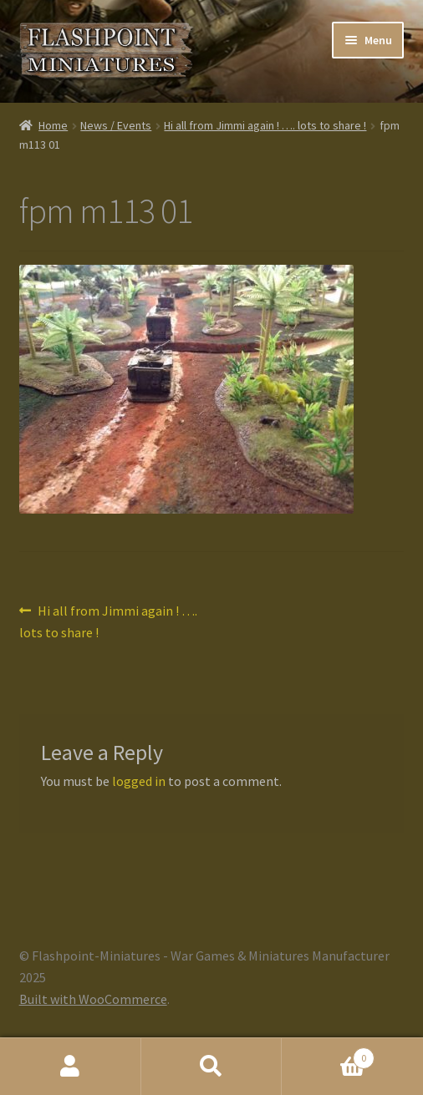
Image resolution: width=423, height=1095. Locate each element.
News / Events (115, 125)
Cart (328, 1054)
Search (212, 1066)
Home (53, 125)
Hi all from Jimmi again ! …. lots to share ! (265, 125)
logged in (139, 781)
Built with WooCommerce (93, 999)
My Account (70, 1066)
